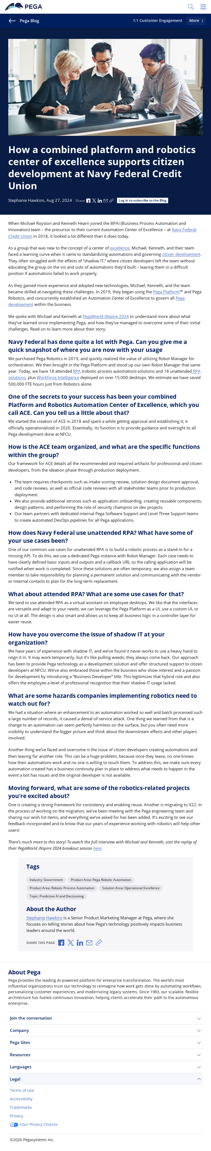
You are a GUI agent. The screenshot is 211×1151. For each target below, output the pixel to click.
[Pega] (24, 7)
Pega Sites (105, 1042)
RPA (77, 371)
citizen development (181, 254)
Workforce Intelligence (58, 377)
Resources (105, 1055)
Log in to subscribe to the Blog (142, 200)
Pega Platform (166, 291)
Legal (105, 1079)
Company (105, 1030)
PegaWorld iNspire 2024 (106, 316)
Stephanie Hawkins (44, 917)
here (97, 848)
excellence (119, 248)
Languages (105, 1067)
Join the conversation (105, 1018)
